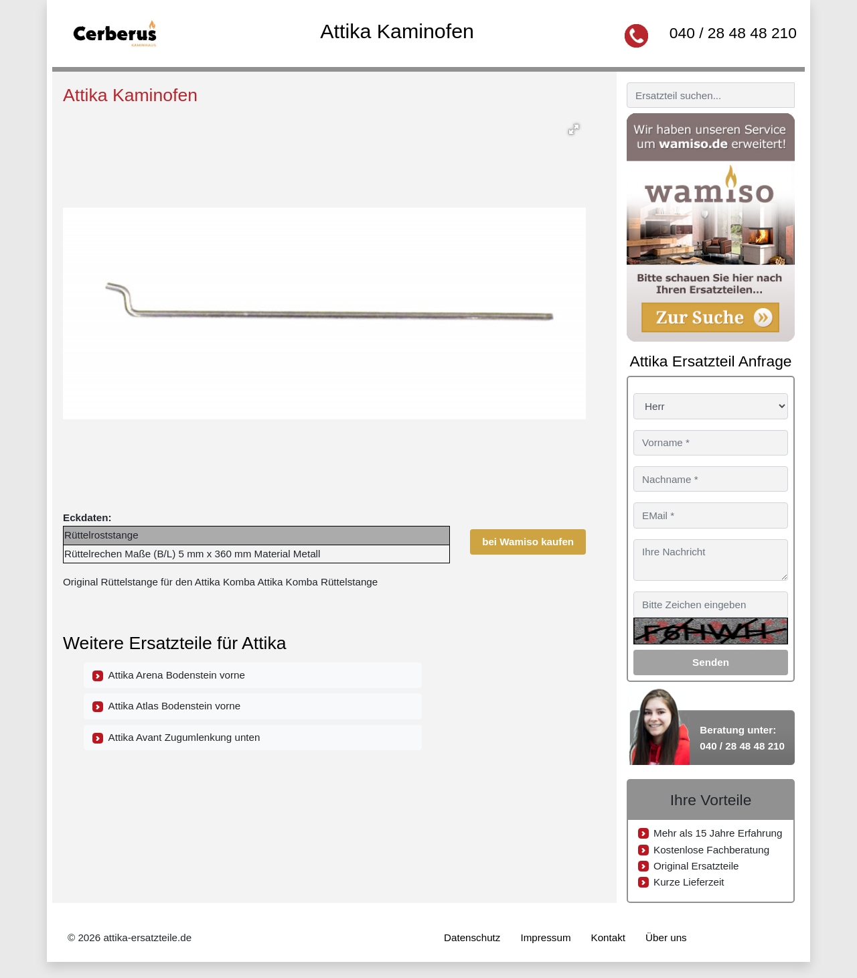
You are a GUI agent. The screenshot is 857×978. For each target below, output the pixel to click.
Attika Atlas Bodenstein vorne (166, 706)
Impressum (545, 937)
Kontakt (608, 937)
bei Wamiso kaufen (528, 541)
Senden (710, 662)
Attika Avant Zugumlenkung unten (176, 737)
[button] (574, 129)
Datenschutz (472, 937)
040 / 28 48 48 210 (733, 33)
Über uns (666, 937)
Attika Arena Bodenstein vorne (168, 675)
